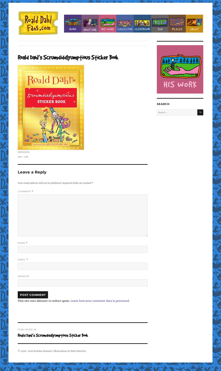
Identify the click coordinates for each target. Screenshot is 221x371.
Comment (25, 191)
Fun (159, 24)
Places (177, 24)
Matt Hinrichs (78, 351)
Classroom (142, 24)
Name (23, 242)
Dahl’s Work (107, 24)
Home (72, 24)
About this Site (194, 24)
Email (23, 259)
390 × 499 (23, 156)
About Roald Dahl (90, 24)
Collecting (125, 24)
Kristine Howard (43, 351)
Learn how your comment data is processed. (100, 300)
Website (23, 276)
